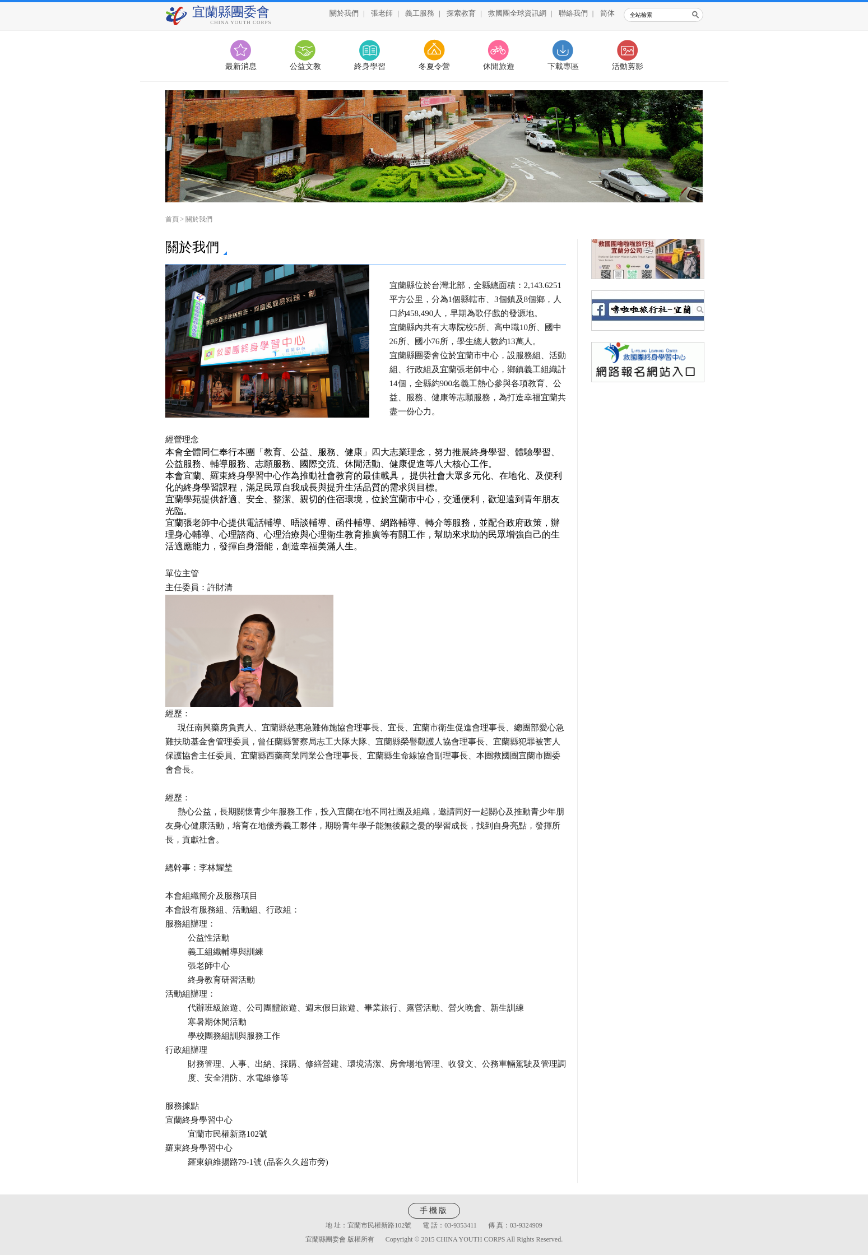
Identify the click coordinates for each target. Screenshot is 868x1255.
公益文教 (305, 66)
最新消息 (241, 66)
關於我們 (344, 13)
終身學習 (370, 66)
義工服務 (419, 13)
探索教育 (461, 13)
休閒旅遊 (498, 66)
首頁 (172, 219)
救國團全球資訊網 (517, 13)
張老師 (382, 13)
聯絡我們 (573, 13)
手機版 (434, 1210)
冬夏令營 (434, 66)
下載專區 (563, 66)
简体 (607, 13)
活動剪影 (627, 66)
